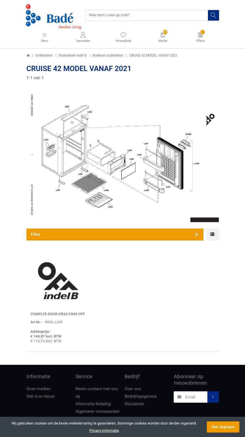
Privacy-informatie (104, 430)
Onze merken (38, 389)
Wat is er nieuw (40, 396)
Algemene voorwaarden (98, 411)
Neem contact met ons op (97, 393)
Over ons (133, 389)
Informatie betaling (93, 404)
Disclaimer (134, 404)
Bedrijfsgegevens (141, 396)
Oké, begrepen (223, 427)
